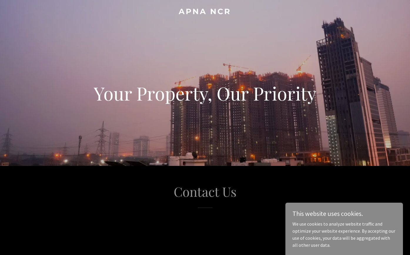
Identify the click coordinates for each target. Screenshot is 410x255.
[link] (205, 12)
